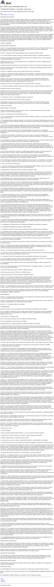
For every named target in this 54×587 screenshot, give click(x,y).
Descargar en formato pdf (8, 14)
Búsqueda (3, 581)
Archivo (2, 580)
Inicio (2, 578)
